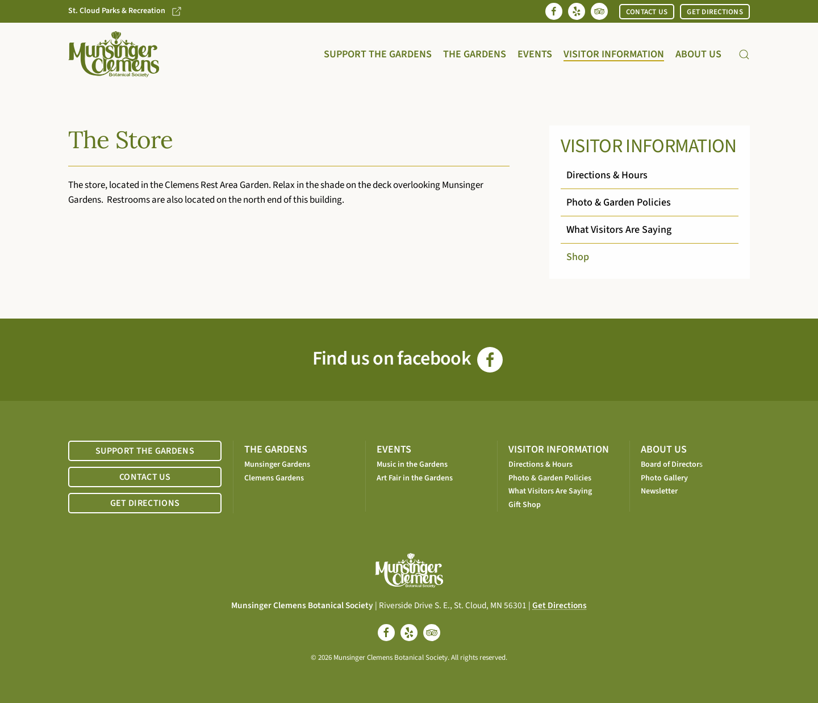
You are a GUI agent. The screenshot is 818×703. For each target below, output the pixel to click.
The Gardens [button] (474, 54)
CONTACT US (647, 12)
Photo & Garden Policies (618, 202)
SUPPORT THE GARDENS (144, 451)
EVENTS (394, 449)
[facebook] (386, 632)
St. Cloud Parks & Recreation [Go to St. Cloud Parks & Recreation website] (125, 11)
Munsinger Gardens (277, 464)
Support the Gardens (378, 54)
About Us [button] (698, 54)
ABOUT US (664, 449)
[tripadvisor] (431, 632)
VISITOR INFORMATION (558, 449)
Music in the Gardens (412, 464)
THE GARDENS (275, 449)
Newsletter (659, 491)
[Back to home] (113, 54)
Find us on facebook (407, 359)
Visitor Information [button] (614, 54)
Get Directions (559, 605)
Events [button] (534, 54)
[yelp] (409, 632)
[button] (744, 54)
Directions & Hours (607, 175)
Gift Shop (524, 504)
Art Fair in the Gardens (415, 478)
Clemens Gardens (274, 478)
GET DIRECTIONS (715, 12)
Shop (577, 257)
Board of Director (670, 464)
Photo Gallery (664, 478)
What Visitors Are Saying (618, 230)
